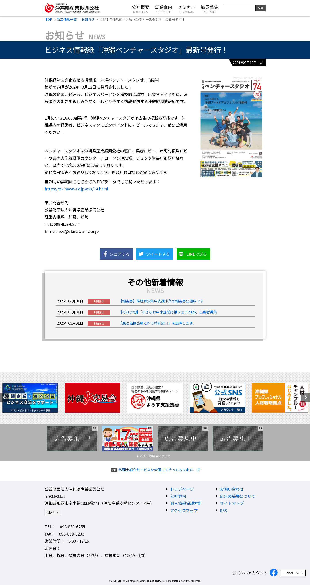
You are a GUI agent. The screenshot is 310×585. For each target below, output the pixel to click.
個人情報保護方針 (186, 503)
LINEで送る (196, 254)
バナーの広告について (155, 456)
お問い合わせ (232, 489)
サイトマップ (232, 503)
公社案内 (178, 496)
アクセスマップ (184, 510)
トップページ (182, 489)
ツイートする (158, 254)
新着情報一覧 (67, 19)
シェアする (120, 254)
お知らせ (88, 19)
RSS (223, 510)
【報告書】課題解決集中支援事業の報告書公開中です (161, 301)
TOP (48, 19)
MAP (51, 512)
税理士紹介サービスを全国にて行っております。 (157, 470)
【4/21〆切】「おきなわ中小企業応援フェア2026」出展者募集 (168, 312)
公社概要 (140, 9)
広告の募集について (237, 496)
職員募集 (209, 9)
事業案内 (163, 9)
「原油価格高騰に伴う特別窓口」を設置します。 (157, 323)
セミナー (186, 9)
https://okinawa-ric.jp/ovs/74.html (76, 189)
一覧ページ (291, 573)
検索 (260, 8)
